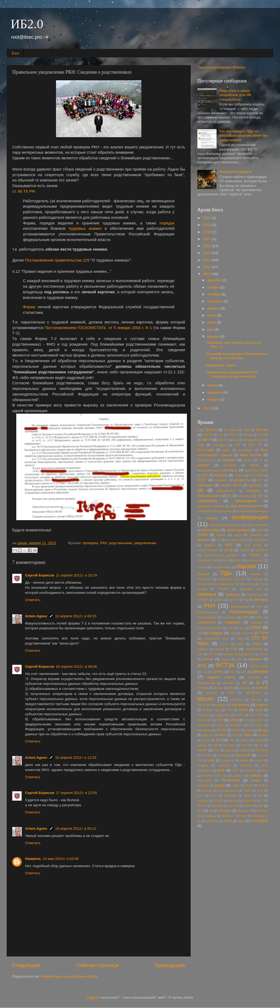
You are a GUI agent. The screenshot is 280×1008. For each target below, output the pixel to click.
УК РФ (213, 654)
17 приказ (230, 430)
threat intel (249, 800)
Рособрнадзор (207, 617)
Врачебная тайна (220, 365)
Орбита (255, 555)
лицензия (256, 534)
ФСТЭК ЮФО (259, 666)
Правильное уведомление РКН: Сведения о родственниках (232, 374)
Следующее (26, 965)
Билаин (229, 460)
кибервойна (207, 501)
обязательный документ (221, 555)
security (207, 790)
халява (218, 672)
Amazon (245, 687)
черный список (221, 677)
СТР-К (224, 644)
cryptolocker (222, 715)
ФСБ (202, 665)
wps (241, 821)
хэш (232, 671)
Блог (16, 53)
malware (244, 750)
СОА (233, 633)
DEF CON (256, 715)
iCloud (206, 740)
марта (212, 385)
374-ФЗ (263, 434)
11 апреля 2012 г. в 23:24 (76, 575)
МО (219, 539)
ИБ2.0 (27, 24)
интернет (253, 491)
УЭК (239, 659)
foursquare (204, 730)
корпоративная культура (225, 525)
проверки (232, 594)
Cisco (243, 710)
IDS (219, 740)
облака (244, 550)
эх (258, 682)
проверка (90, 543)
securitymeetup (228, 790)
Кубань (221, 534)
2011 (207, 408)
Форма (29, 307)
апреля (213, 336)
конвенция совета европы (214, 511)
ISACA (245, 740)
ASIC (231, 692)
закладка (205, 485)
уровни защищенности (238, 654)
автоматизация (253, 439)
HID (235, 735)
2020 (207, 218)
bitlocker (256, 699)
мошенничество (237, 539)
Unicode (233, 805)
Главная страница (97, 965)
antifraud (211, 692)
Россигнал (229, 617)
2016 (207, 246)
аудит (226, 450)
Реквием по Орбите (235, 172)
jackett (259, 740)
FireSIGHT (256, 725)
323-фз (248, 434)
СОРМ (263, 633)
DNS (233, 720)
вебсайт (203, 465)
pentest (238, 775)
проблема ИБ (250, 589)
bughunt (262, 705)
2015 (207, 253)
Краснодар (211, 530)
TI (262, 800)
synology (203, 800)
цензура (260, 671)
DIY (220, 720)
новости (209, 545)
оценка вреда (222, 567)
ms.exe (258, 760)
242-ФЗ (262, 430)
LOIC (216, 750)
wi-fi (200, 811)
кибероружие (246, 501)
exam (220, 725)
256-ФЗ (208, 434)
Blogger (93, 997)
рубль (259, 617)
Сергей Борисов (39, 575)
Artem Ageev (36, 616)
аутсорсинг (245, 450)
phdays (256, 775)
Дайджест (220, 480)
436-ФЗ (223, 439)
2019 (207, 225)
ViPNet (248, 805)
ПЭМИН (202, 599)
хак (204, 671)
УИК (200, 654)
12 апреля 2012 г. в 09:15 (75, 616)
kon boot (247, 745)
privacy (256, 780)
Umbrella (217, 805)
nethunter (246, 765)
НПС (229, 545)
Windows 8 (244, 810)
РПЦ (245, 617)
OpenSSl (250, 770)
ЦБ (244, 671)
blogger (221, 704)
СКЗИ (255, 627)
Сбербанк (233, 622)
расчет (233, 599)
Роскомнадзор (244, 611)
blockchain (204, 704)
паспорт (203, 574)
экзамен (228, 683)
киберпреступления (210, 506)
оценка (202, 567)
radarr (235, 785)
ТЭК (233, 649)
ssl (260, 795)
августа (214, 308)
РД (246, 599)
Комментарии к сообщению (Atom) (69, 976)
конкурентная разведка (252, 511)
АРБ (238, 444)
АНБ (200, 445)
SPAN (247, 795)
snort (200, 795)
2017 (207, 239)
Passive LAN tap (214, 775)
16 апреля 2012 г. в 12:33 (75, 758)
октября (214, 294)
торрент (202, 649)
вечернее (230, 465)
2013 (207, 267)
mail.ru (229, 750)
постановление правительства (218, 584)
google (263, 730)
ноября (213, 287)
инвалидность (226, 490)
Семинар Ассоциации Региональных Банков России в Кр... (237, 356)
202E (246, 430)
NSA (221, 770)
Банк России (251, 455)
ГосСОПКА (256, 475)
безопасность (206, 460)
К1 (229, 496)
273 (220, 434)
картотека (244, 495)
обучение (261, 550)
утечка (263, 654)
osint (265, 770)
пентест (256, 574)
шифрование (206, 683)
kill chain (229, 745)
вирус (232, 470)
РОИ (260, 606)
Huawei (263, 735)
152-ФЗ (211, 430)
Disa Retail (204, 720)
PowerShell (231, 780)
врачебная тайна (256, 470)
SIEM (247, 790)
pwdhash (203, 785)
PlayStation (204, 780)
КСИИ (202, 535)
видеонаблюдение (209, 470)
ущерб (225, 659)
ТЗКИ (256, 644)
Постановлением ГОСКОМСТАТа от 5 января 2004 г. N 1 (98, 328)
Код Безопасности (246, 506)
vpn (260, 806)
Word (228, 821)
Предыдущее (169, 965)
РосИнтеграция (207, 612)
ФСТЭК (225, 665)
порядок (166, 223)
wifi (211, 810)
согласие (247, 633)
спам (239, 638)
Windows (224, 811)
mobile (244, 760)
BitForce (236, 699)
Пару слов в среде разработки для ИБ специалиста (235, 95)
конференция (250, 517)
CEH (229, 709)
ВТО (205, 475)
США (240, 644)
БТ (261, 460)
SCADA (263, 785)
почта (249, 584)
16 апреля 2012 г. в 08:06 (76, 667)
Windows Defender (234, 815)
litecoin (202, 750)
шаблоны (254, 677)
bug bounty (240, 705)
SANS (249, 785)
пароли (246, 566)
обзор (228, 550)
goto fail (208, 735)
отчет (237, 560)
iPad (232, 740)
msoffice (202, 765)
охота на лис (254, 560)
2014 (207, 260)
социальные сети (216, 638)
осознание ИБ (206, 560)
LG (261, 745)
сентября (215, 301)
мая (211, 329)
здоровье (255, 485)
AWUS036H (253, 692)
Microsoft (242, 755)
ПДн (226, 573)
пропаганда (255, 594)
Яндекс (218, 687)
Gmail (249, 730)
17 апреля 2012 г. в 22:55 (76, 793)
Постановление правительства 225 (57, 260)
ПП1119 (223, 589)
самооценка (206, 622)
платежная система (231, 579)
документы (242, 480)
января (213, 399)
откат (225, 560)
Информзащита (209, 496)
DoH (247, 720)
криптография (238, 530)
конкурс (211, 518)
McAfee (207, 755)
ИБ (200, 490)
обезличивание (207, 550)
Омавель (33, 859)
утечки (207, 659)
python (219, 785)
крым (260, 530)
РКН (103, 543)
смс (200, 633)
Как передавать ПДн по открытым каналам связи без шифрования (243, 135)
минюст (203, 540)
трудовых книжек (85, 228)
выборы (220, 475)
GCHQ (221, 730)
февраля (215, 392)
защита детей (231, 485)
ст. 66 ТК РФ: (24, 191)
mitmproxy (227, 760)
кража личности (257, 525)
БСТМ (248, 460)
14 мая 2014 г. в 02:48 (60, 859)
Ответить (33, 600)
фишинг (255, 659)
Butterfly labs (211, 709)
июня (212, 322)
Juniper (202, 745)
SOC (214, 795)
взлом (254, 465)
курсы (238, 534)
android (262, 688)
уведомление (145, 543)
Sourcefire (230, 795)
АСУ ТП (255, 445)
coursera (203, 715)
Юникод (202, 687)
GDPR (236, 730)
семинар (256, 622)
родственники (120, 543)
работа (218, 599)
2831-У (233, 434)
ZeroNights (259, 821)
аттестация (205, 450)
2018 (207, 232)
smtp (260, 790)
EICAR (259, 720)
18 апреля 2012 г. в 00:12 (75, 829)
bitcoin (205, 698)
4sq (235, 439)
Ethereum (203, 725)
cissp (259, 710)
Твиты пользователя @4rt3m (221, 67)
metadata (224, 755)
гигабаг (239, 475)
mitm (211, 760)
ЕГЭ (260, 480)
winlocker (212, 821)
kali (215, 745)
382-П (207, 440)
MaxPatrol (261, 750)
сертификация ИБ (209, 628)
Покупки (257, 579)
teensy (233, 800)
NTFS (235, 770)
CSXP (240, 715)
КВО (260, 495)
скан (241, 628)
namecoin (224, 765)
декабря (214, 280)
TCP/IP (218, 800)
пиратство (204, 579)
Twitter (201, 805)
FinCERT (236, 725)
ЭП (244, 683)
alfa (231, 688)
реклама (261, 600)
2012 (207, 274)
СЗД (230, 628)
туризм (219, 649)
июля (212, 315)
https (247, 735)
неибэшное (260, 539)
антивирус (219, 444)
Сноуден (216, 633)
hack (222, 735)
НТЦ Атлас (252, 545)
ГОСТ (202, 480)
